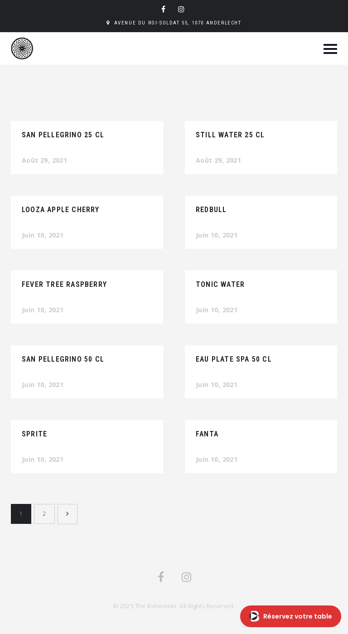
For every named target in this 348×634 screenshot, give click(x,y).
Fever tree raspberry (64, 284)
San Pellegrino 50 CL (63, 359)
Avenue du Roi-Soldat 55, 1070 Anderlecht (178, 23)
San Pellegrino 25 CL (63, 135)
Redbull (211, 209)
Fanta (207, 434)
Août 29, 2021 (44, 160)
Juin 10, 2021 (42, 235)
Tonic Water (220, 284)
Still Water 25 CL (230, 135)
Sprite (34, 434)
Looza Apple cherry (61, 209)
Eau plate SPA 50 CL (234, 359)
